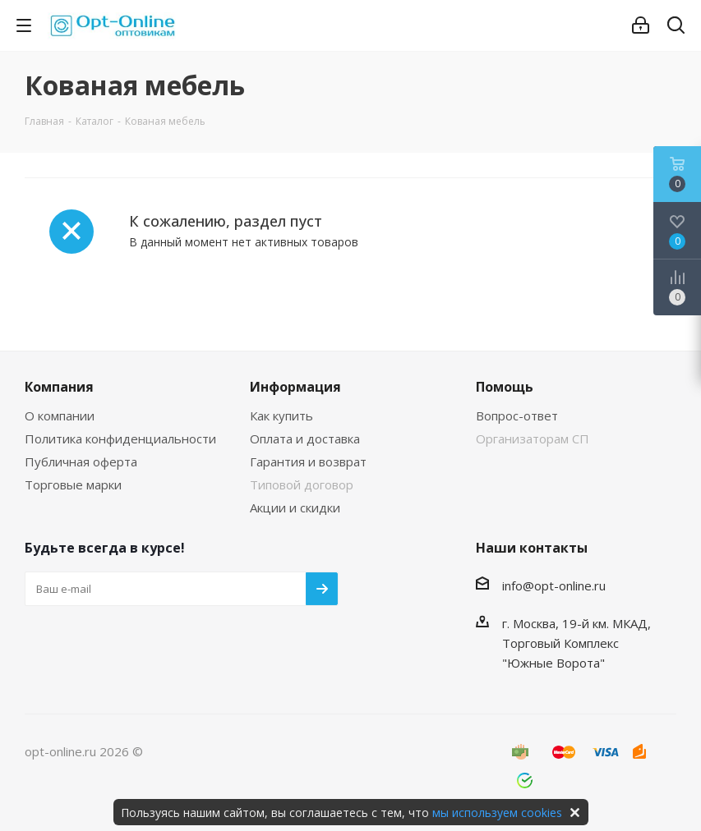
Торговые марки (73, 484)
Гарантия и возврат (308, 461)
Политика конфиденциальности (120, 438)
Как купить (281, 415)
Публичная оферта (81, 461)
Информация (295, 387)
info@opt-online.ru (554, 585)
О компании (60, 415)
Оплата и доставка (305, 438)
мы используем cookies (497, 812)
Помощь (504, 387)
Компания (59, 387)
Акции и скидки (295, 507)
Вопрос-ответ (517, 415)
